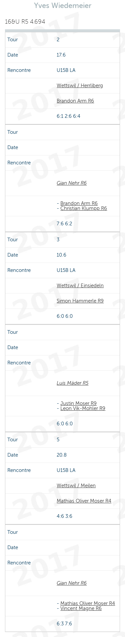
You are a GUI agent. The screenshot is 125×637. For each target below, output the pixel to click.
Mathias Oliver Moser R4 (84, 501)
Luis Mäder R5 (72, 383)
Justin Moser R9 (78, 403)
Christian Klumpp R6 (83, 208)
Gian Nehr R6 (72, 183)
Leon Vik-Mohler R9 (82, 408)
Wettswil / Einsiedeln (80, 285)
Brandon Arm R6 (75, 101)
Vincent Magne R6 (81, 608)
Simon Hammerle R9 (80, 301)
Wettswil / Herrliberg (80, 85)
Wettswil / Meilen (76, 485)
